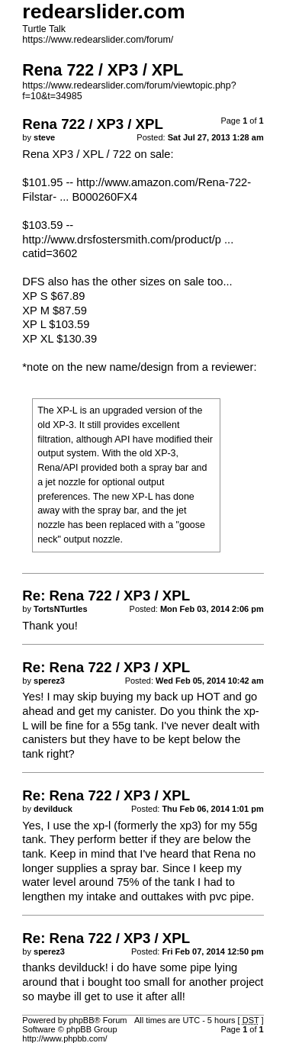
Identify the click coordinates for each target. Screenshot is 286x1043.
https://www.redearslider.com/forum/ (97, 39)
